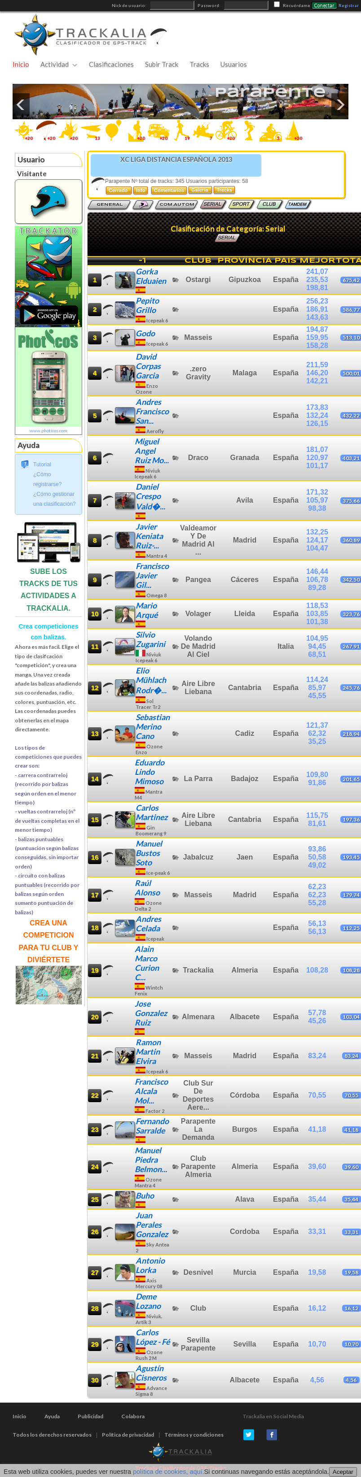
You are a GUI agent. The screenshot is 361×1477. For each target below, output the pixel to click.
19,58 (317, 1272)
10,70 (317, 1344)
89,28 (317, 587)
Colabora (133, 1416)
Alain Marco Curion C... (147, 963)
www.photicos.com (48, 430)
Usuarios (233, 64)
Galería (200, 189)
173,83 (317, 407)
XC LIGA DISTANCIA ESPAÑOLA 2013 (176, 159)
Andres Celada (148, 923)
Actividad (54, 64)
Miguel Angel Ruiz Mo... (152, 451)
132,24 (317, 415)
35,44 (317, 1199)
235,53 (317, 279)
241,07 (317, 271)
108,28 (317, 970)
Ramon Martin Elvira (148, 1052)
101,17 (317, 465)
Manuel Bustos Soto (149, 853)
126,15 (317, 423)
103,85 (317, 613)
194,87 (317, 329)
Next (339, 104)
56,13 (317, 923)
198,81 (317, 287)
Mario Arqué (147, 610)
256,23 (317, 301)
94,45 (317, 646)
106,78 (317, 579)
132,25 (317, 532)
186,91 (317, 309)
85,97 (317, 687)
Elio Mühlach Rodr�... (151, 680)
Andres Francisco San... (152, 411)
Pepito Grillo (147, 305)
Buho (145, 1195)
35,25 (317, 741)
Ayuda (52, 1416)
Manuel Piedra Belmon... (151, 1160)
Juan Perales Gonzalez (152, 1225)
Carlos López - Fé (153, 1337)
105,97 (317, 500)
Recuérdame (296, 5)
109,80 (317, 774)
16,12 (317, 1308)
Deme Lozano (148, 1301)
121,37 (317, 725)
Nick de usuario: (129, 5)
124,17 (317, 540)
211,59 (317, 365)
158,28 (317, 345)
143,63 (317, 317)
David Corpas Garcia (148, 366)
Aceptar (343, 1471)
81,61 (317, 823)
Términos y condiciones (194, 1434)
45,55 (317, 695)
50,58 (317, 857)
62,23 (317, 887)
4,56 (317, 1380)
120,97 (317, 457)
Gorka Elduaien (151, 276)
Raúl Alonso (147, 887)
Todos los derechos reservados (52, 1434)
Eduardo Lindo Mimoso (149, 772)
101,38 (317, 622)
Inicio (21, 64)
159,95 (317, 337)
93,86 (317, 849)
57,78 (317, 1013)
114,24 (317, 679)
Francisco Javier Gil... (152, 575)
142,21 (317, 381)
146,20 (317, 373)
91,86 (317, 782)
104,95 (317, 638)
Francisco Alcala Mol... (151, 1091)
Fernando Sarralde (152, 1125)
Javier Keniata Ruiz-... (149, 536)
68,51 (317, 654)
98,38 (317, 508)
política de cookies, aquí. (168, 1471)
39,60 (317, 1166)
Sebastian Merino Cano (153, 726)
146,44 (317, 571)
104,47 (317, 548)
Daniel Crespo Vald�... (150, 496)
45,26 (317, 1021)
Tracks (199, 64)
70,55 (317, 1095)
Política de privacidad (128, 1434)
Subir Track (161, 64)
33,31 (317, 1231)
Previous (21, 104)
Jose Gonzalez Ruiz (151, 1013)
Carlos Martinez (151, 812)
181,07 (317, 449)
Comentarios (169, 190)
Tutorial (42, 464)
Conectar (324, 5)
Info (140, 190)
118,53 (317, 605)
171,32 (317, 492)
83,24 (317, 1056)
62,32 (317, 733)
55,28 (317, 903)
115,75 (317, 815)
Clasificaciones (111, 64)
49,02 (317, 865)
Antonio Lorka (150, 1265)
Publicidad (90, 1416)
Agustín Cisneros (151, 1373)
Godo (145, 333)
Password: (209, 5)
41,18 (317, 1129)
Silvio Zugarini (150, 639)
